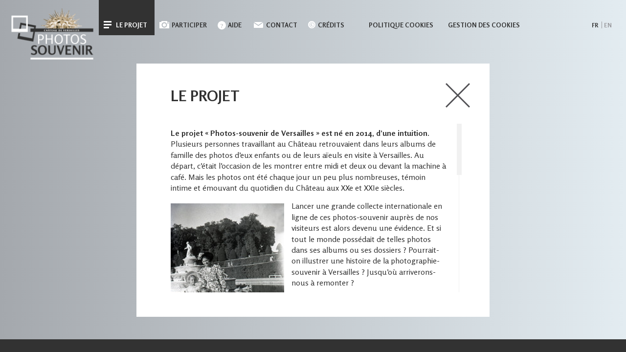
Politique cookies (401, 25)
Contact (281, 25)
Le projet (131, 25)
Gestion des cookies (484, 25)
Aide (235, 25)
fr (595, 25)
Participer (189, 25)
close (458, 95)
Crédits (331, 25)
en (608, 25)
